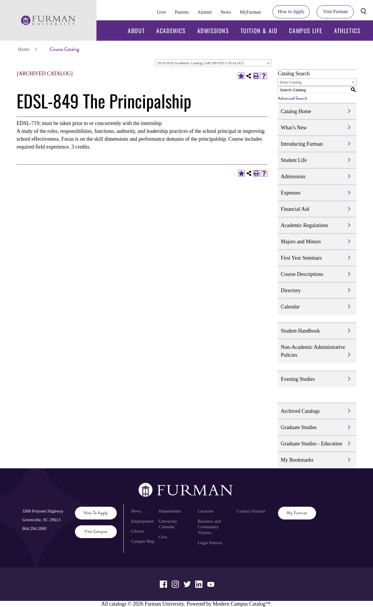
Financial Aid (295, 209)
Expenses (290, 193)
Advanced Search (292, 98)
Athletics (347, 30)
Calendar (290, 307)
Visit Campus (95, 531)
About (136, 30)
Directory (291, 290)
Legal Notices (210, 542)
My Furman (297, 513)
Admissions (213, 30)
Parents (182, 12)
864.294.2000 (34, 528)
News (225, 12)
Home (23, 49)
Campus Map (143, 541)
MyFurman (250, 12)
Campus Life (305, 30)
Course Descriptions (302, 274)
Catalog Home (296, 111)
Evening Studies (298, 379)
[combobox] (213, 62)
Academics (170, 30)
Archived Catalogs (300, 411)
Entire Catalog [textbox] (290, 82)
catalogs (117, 604)
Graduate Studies (298, 427)
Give (161, 12)
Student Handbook (300, 331)
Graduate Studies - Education (311, 444)
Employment (142, 521)
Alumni (204, 12)
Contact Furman (251, 511)
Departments (170, 511)
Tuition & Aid (259, 30)
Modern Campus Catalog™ (241, 604)
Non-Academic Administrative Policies (313, 351)
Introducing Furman (301, 144)
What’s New (293, 128)
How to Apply (291, 11)
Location (206, 511)
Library (137, 531)
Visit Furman (335, 11)
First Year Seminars (301, 258)
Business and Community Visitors (209, 527)
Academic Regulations (304, 225)
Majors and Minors (301, 241)
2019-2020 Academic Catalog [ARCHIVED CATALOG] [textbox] (200, 63)
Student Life (293, 160)
